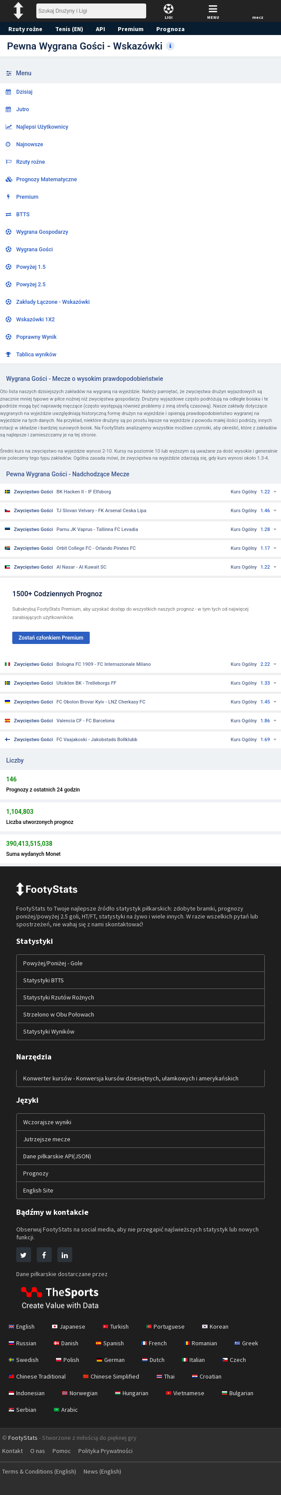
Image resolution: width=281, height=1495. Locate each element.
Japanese (70, 1326)
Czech (240, 1359)
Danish (69, 1343)
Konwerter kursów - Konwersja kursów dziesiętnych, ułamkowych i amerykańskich (134, 1078)
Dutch (157, 1359)
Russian (23, 1343)
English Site (39, 1190)
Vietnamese (191, 1393)
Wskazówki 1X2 (30, 319)
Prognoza (168, 28)
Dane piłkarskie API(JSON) (59, 1156)
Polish (69, 1359)
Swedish (24, 1359)
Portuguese (169, 1326)
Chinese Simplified (115, 1376)
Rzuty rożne (24, 28)
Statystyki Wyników (49, 1031)
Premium (129, 28)
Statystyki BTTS (44, 980)
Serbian (23, 1409)
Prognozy (36, 1173)
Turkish (119, 1326)
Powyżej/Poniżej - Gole (54, 963)
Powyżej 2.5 (26, 284)
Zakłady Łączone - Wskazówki (48, 302)
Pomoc (64, 1450)
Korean (219, 1326)
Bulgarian (245, 1393)
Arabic (66, 1409)
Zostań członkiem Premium (50, 638)
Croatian (213, 1376)
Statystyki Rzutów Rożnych (59, 997)
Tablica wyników (31, 354)
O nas (39, 1450)
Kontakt (12, 1450)
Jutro (17, 109)
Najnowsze (24, 144)
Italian (198, 1359)
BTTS (18, 214)
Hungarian (136, 1393)
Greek (253, 1343)
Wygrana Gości (29, 249)
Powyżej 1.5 (26, 267)
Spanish (113, 1343)
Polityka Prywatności (109, 1450)
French (159, 1343)
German (112, 1359)
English (22, 1326)
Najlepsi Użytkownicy (37, 126)
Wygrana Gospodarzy (37, 232)
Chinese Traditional (38, 1376)
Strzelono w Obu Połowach (59, 1014)
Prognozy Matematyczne (41, 179)
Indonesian (27, 1393)
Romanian (207, 1343)
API (99, 28)
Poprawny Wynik (31, 337)
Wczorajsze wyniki (48, 1122)
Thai (170, 1376)
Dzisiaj (19, 91)
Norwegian (82, 1393)
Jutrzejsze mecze (47, 1139)
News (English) (109, 1471)
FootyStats (23, 1437)
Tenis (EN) (67, 28)
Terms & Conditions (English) (41, 1471)
